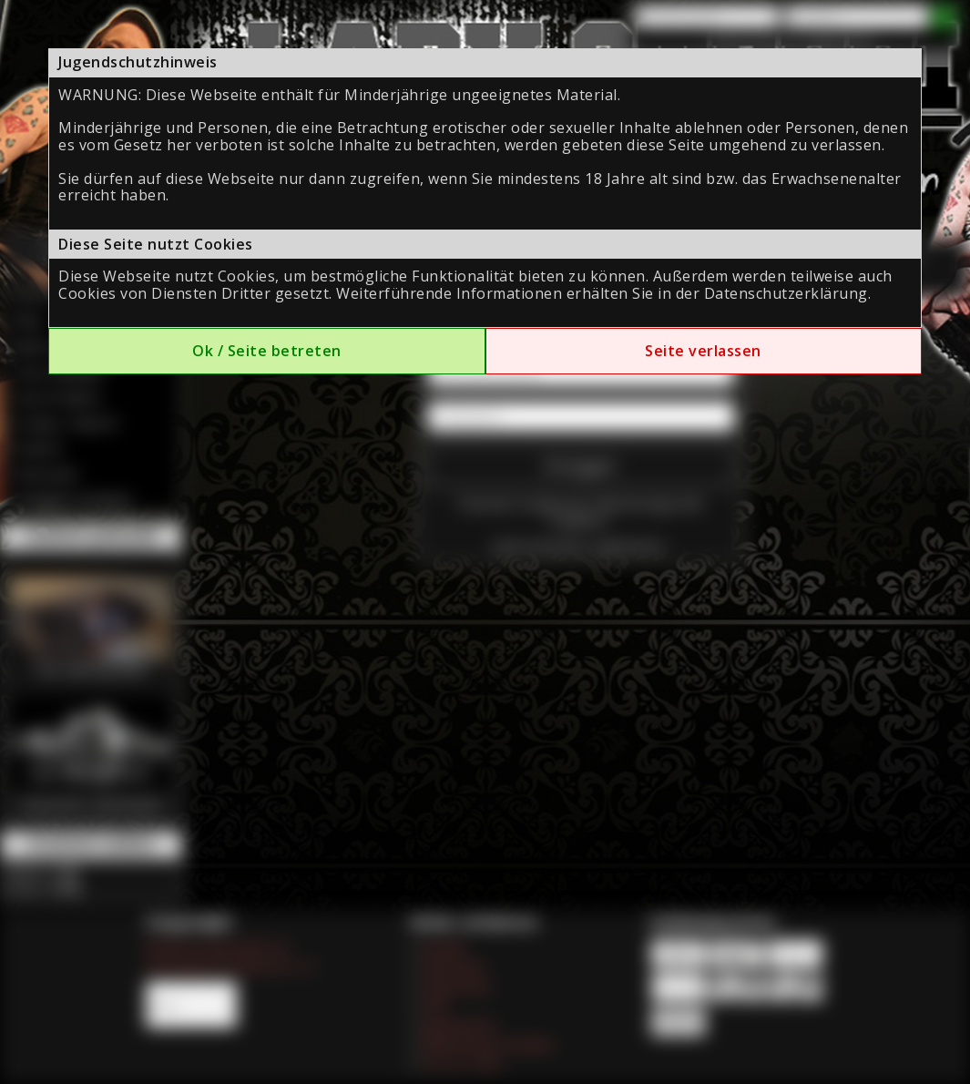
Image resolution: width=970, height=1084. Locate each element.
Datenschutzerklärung (786, 293)
